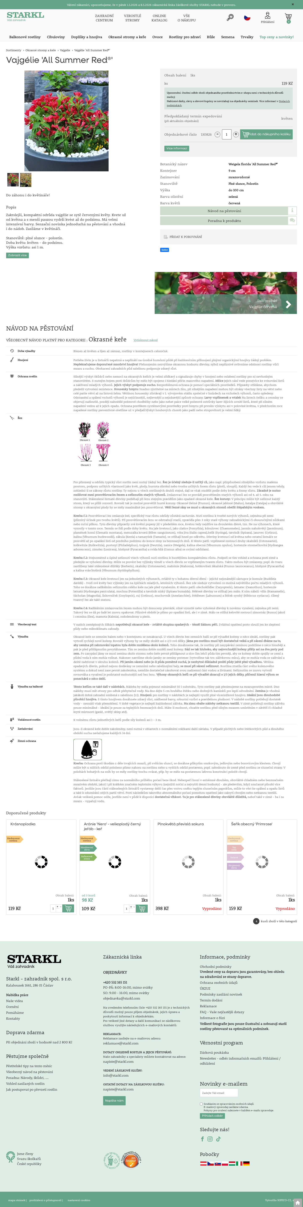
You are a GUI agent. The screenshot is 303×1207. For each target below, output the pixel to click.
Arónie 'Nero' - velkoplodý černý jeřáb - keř (112, 825)
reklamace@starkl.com (120, 1041)
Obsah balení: (65, 894)
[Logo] (25, 18)
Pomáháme (15, 1011)
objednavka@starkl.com (121, 996)
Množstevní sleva (87, 846)
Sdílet (164, 250)
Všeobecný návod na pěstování (29, 1070)
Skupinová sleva (234, 864)
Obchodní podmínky (242, 970)
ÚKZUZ (205, 986)
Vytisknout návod (146, 338)
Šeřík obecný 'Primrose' (251, 822)
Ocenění (12, 1005)
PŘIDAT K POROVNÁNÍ (186, 237)
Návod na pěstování (224, 211)
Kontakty (13, 1016)
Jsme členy (25, 1152)
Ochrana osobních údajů (219, 981)
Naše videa (14, 999)
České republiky (29, 1162)
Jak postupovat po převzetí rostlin (31, 1087)
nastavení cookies (79, 1198)
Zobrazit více (17, 253)
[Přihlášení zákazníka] (267, 17)
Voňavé (234, 855)
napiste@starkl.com (118, 1059)
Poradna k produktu (224, 220)
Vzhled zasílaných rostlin (25, 1082)
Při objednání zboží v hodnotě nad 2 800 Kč (39, 1040)
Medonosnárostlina (13, 837)
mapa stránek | (17, 1198)
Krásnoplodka (23, 822)
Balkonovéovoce (86, 855)
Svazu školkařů (29, 1157)
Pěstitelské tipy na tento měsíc (29, 1064)
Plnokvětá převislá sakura (180, 822)
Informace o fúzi (212, 1016)
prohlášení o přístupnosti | (46, 1198)
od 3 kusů (88, 894)
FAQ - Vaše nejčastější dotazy (222, 1010)
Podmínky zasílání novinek (221, 992)
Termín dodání (211, 998)
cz (247, 17)
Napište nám (114, 1098)
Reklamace (208, 1004)
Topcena (234, 846)
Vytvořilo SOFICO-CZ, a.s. (281, 1198)
